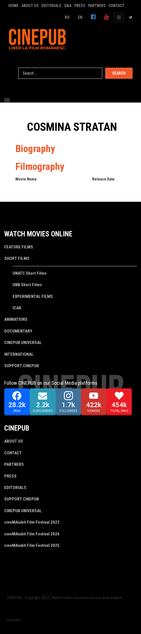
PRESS (79, 5)
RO (67, 17)
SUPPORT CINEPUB (21, 365)
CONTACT (116, 5)
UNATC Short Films (30, 273)
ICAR (17, 307)
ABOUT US (30, 5)
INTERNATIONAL (19, 354)
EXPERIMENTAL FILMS (33, 296)
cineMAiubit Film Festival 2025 (31, 545)
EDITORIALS (51, 5)
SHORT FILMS (16, 258)
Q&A (67, 5)
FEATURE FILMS (18, 247)
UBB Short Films (27, 284)
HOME (13, 5)
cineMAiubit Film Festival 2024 (31, 533)
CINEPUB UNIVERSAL (23, 342)
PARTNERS (97, 5)
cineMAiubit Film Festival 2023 (31, 522)
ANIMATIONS (15, 319)
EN (80, 17)
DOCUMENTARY (18, 331)
